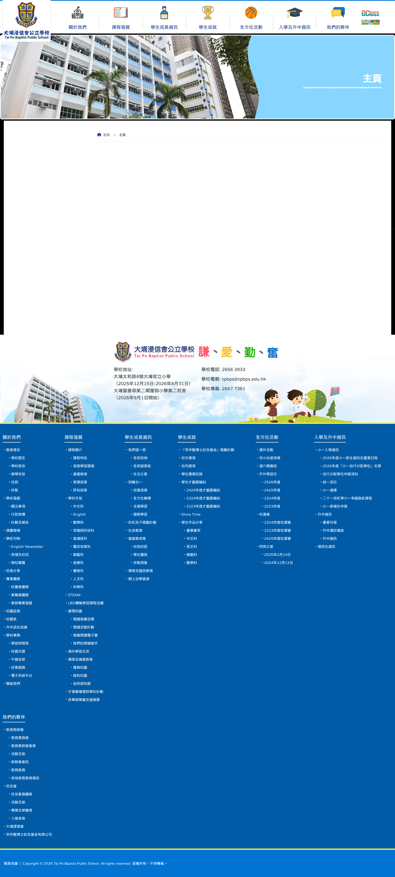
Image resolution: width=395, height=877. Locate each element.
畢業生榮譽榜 (21, 810)
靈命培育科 (82, 546)
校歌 (14, 490)
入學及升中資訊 (294, 17)
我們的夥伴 (338, 17)
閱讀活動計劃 (83, 627)
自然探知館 (82, 683)
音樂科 (78, 562)
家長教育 (18, 770)
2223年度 (272, 506)
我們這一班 (137, 450)
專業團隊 (13, 579)
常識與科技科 (83, 530)
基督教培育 (137, 538)
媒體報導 (13, 530)
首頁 (106, 135)
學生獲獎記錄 (192, 474)
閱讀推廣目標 (83, 619)
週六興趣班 (268, 466)
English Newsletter (27, 546)
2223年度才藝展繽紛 (203, 506)
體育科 (78, 570)
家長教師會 (15, 729)
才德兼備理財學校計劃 (85, 691)
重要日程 (330, 522)
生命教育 (135, 530)
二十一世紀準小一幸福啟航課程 (347, 498)
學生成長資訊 (164, 17)
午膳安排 (18, 659)
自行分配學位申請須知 (340, 474)
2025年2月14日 (277, 554)
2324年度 (272, 498)
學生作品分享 (192, 522)
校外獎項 (188, 458)
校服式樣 (18, 651)
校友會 (11, 786)
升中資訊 (325, 514)
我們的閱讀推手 (85, 643)
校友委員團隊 (21, 794)
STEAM (74, 595)
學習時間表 (20, 643)
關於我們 (77, 17)
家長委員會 (20, 737)
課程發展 (121, 17)
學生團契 (140, 554)
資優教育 (80, 474)
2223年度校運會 (277, 530)
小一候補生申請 (335, 506)
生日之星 (140, 474)
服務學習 (140, 514)
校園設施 (13, 611)
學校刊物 (13, 538)
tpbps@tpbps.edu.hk (243, 379)
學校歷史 (18, 458)
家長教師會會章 (23, 746)
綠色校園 (80, 675)
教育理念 (13, 450)
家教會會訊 (20, 762)
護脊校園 (80, 667)
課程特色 (80, 458)
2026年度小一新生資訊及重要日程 (350, 458)
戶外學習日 (268, 474)
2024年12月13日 (278, 562)
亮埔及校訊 (20, 554)
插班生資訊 (326, 546)
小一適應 (330, 490)
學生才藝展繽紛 (193, 482)
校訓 (14, 482)
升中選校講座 (333, 530)
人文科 (78, 579)
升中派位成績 (16, 627)
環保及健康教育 (80, 659)
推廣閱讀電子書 (85, 635)
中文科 (78, 506)
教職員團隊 (20, 595)
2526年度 (272, 482)
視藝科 (78, 554)
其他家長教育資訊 (25, 778)
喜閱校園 (75, 611)
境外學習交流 (78, 651)
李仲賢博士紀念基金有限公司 (29, 834)
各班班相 (140, 458)
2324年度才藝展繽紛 (203, 498)
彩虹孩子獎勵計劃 (142, 522)
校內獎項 (188, 466)
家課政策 (80, 482)
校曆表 (11, 619)
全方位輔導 (142, 498)
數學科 (78, 522)
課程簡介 (75, 450)
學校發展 (13, 498)
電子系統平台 (21, 675)
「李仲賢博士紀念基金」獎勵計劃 (207, 450)
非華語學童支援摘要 (84, 699)
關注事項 (18, 506)
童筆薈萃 (193, 530)
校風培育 (140, 490)
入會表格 (18, 818)
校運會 (264, 514)
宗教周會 (140, 562)
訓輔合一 (135, 482)
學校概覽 (18, 562)
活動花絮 (18, 754)
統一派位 (330, 482)
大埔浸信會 (15, 826)
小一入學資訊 (328, 450)
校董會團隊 (20, 587)
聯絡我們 (13, 683)
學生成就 (207, 17)
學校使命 (18, 466)
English (79, 514)
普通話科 (80, 538)
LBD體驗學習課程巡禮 (86, 603)
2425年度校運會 (277, 538)
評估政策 (80, 490)
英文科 (191, 546)
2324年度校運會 (277, 522)
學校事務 (13, 635)
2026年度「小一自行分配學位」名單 (352, 466)
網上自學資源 (138, 579)
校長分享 (13, 570)
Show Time (191, 514)
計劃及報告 (20, 522)
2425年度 (272, 490)
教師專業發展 (21, 603)
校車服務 (18, 667)
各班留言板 (142, 466)
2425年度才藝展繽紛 (203, 490)
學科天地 (75, 498)
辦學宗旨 (18, 474)
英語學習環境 (83, 466)
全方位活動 (251, 17)
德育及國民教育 (140, 570)
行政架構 (18, 514)
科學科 (78, 587)
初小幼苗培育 (269, 458)
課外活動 (266, 450)
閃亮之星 (266, 546)
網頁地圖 (11, 863)
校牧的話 (140, 546)
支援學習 (140, 506)
